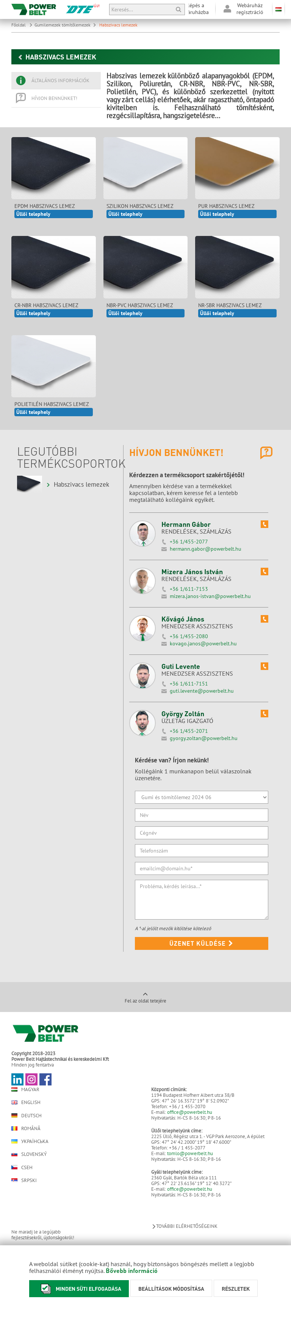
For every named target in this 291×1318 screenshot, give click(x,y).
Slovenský (29, 1154)
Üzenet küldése (201, 943)
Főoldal (22, 25)
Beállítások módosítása (171, 1288)
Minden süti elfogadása (79, 1288)
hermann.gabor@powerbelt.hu (205, 548)
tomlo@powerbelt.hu (190, 1153)
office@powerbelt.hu (189, 1112)
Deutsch (26, 1115)
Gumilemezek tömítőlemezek (65, 25)
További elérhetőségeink (184, 1226)
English (26, 1102)
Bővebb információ (132, 1270)
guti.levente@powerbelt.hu (202, 690)
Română (26, 1128)
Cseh (22, 1167)
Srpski (24, 1180)
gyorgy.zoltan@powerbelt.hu (204, 738)
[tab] (56, 80)
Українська (29, 1141)
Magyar (25, 1089)
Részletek (236, 1288)
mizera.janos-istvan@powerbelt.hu (210, 596)
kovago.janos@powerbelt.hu (203, 643)
